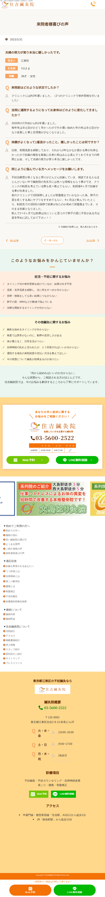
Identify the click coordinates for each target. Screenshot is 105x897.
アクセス (10, 635)
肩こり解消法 (13, 581)
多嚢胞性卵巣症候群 (16, 601)
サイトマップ (13, 658)
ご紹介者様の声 (14, 548)
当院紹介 (10, 631)
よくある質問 (13, 544)
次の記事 (92, 240)
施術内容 (10, 614)
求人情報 (10, 644)
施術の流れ (11, 535)
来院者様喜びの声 (15, 553)
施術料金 (10, 618)
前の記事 (12, 240)
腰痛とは (10, 586)
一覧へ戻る (51, 240)
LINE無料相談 (77, 460)
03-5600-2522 (52, 707)
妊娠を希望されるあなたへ (20, 566)
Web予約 (28, 460)
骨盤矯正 (10, 591)
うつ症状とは (13, 571)
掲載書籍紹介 (13, 640)
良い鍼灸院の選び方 (16, 539)
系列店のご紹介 (14, 653)
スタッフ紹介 (13, 649)
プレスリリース (14, 663)
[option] (53, 499)
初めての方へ (13, 530)
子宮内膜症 (11, 596)
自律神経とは (13, 576)
